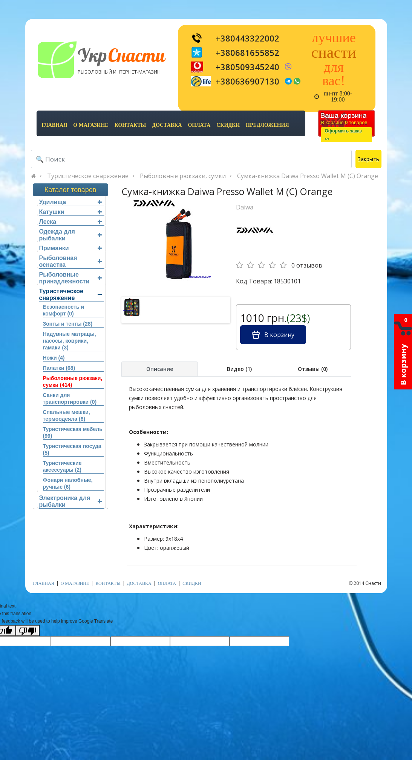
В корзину (273, 335)
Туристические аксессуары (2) (62, 466)
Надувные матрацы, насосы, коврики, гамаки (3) (69, 341)
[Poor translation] (27, 630)
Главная (54, 125)
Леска (70, 221)
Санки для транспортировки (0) (70, 398)
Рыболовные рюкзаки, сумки (183, 176)
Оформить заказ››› (343, 134)
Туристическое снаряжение (88, 176)
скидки (228, 125)
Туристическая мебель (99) (73, 432)
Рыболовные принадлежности (70, 278)
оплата (199, 125)
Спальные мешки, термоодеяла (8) (66, 415)
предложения (267, 125)
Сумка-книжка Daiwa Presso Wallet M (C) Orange (307, 176)
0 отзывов (306, 265)
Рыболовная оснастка (70, 261)
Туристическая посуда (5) (72, 449)
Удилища (70, 202)
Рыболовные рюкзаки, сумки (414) (73, 381)
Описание (159, 368)
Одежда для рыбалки (70, 235)
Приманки (70, 248)
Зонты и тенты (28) (68, 324)
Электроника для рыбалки (70, 501)
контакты (130, 125)
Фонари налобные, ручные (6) (68, 483)
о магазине (90, 125)
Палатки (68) (59, 368)
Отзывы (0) (313, 368)
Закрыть (368, 159)
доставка (167, 125)
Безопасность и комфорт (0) (63, 310)
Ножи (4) (54, 358)
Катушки (70, 212)
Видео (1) (239, 368)
